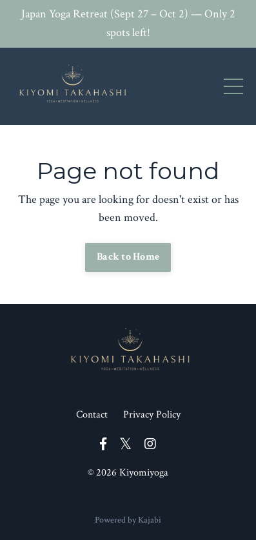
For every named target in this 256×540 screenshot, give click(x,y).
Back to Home (128, 257)
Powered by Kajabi (128, 520)
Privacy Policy (152, 414)
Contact (92, 414)
